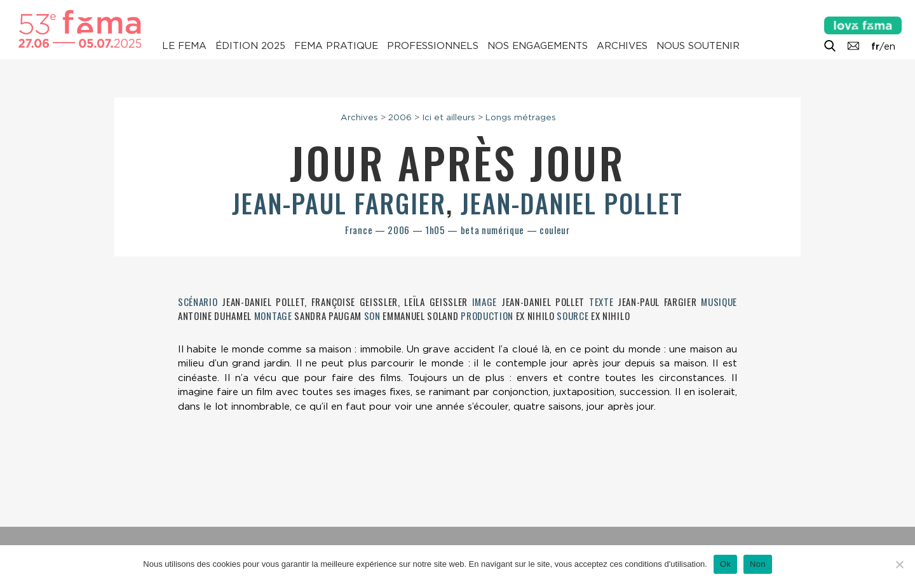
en (889, 46)
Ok (725, 564)
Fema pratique (336, 46)
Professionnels (432, 46)
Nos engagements (537, 46)
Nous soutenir (698, 46)
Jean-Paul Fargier (339, 203)
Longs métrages (520, 117)
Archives (622, 46)
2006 (400, 117)
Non (758, 564)
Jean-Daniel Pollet (572, 203)
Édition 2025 (250, 46)
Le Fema (184, 46)
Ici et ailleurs (448, 117)
